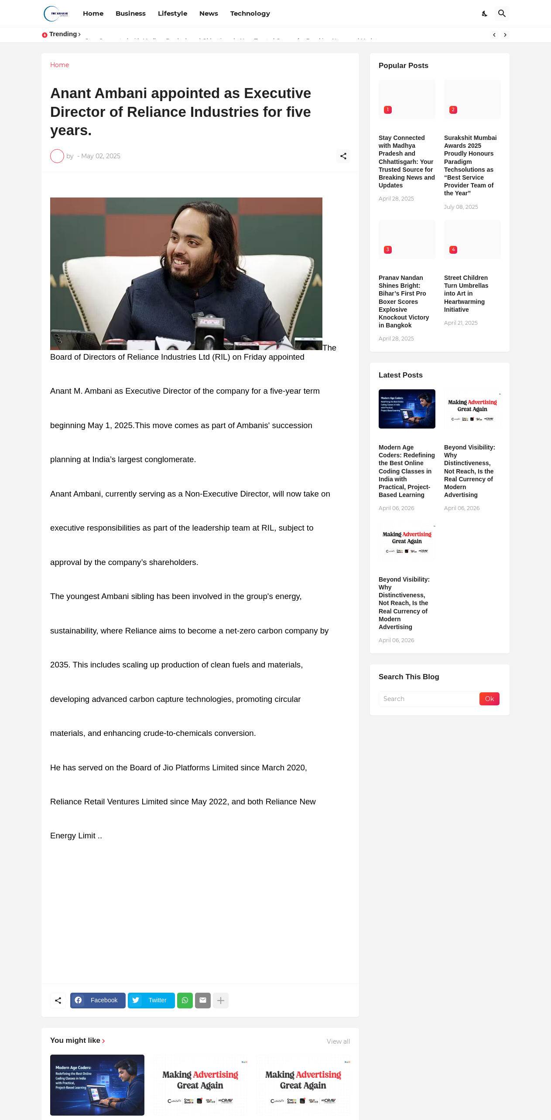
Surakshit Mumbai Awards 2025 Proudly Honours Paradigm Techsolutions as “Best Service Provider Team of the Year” (470, 165)
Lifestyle (172, 13)
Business (131, 13)
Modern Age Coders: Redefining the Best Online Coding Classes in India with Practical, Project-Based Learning (407, 471)
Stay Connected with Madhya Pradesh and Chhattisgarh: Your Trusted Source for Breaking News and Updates (407, 161)
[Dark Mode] (485, 13)
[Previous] (494, 35)
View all (338, 1041)
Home (93, 13)
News (208, 13)
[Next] (505, 35)
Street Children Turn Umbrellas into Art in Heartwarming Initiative (466, 293)
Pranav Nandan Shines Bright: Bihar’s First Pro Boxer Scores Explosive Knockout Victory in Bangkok (404, 301)
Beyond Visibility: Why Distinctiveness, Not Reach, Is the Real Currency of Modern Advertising (469, 471)
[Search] (502, 13)
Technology (250, 13)
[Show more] (221, 1000)
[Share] (343, 156)
